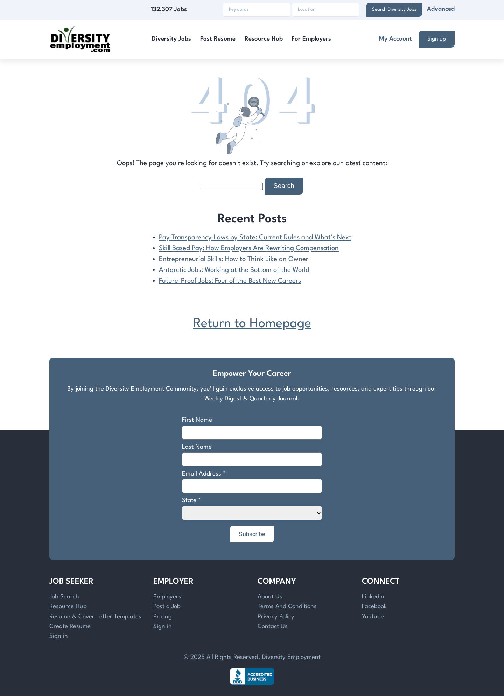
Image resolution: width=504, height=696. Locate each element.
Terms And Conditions (287, 607)
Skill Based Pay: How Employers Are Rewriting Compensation (249, 248)
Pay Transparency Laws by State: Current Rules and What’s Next (255, 237)
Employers (167, 597)
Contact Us (273, 627)
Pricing (162, 617)
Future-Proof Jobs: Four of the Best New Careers (230, 280)
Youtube (373, 617)
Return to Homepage (252, 323)
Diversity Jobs (171, 39)
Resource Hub (264, 39)
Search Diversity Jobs (394, 9)
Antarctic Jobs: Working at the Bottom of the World (234, 270)
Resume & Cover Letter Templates (95, 617)
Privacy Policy (276, 617)
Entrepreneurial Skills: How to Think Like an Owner (233, 259)
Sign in (58, 636)
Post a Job (167, 607)
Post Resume (218, 39)
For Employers (311, 39)
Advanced (441, 9)
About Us (270, 597)
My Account (395, 39)
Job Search (64, 597)
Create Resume (70, 627)
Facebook (374, 607)
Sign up (436, 39)
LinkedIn (373, 597)
